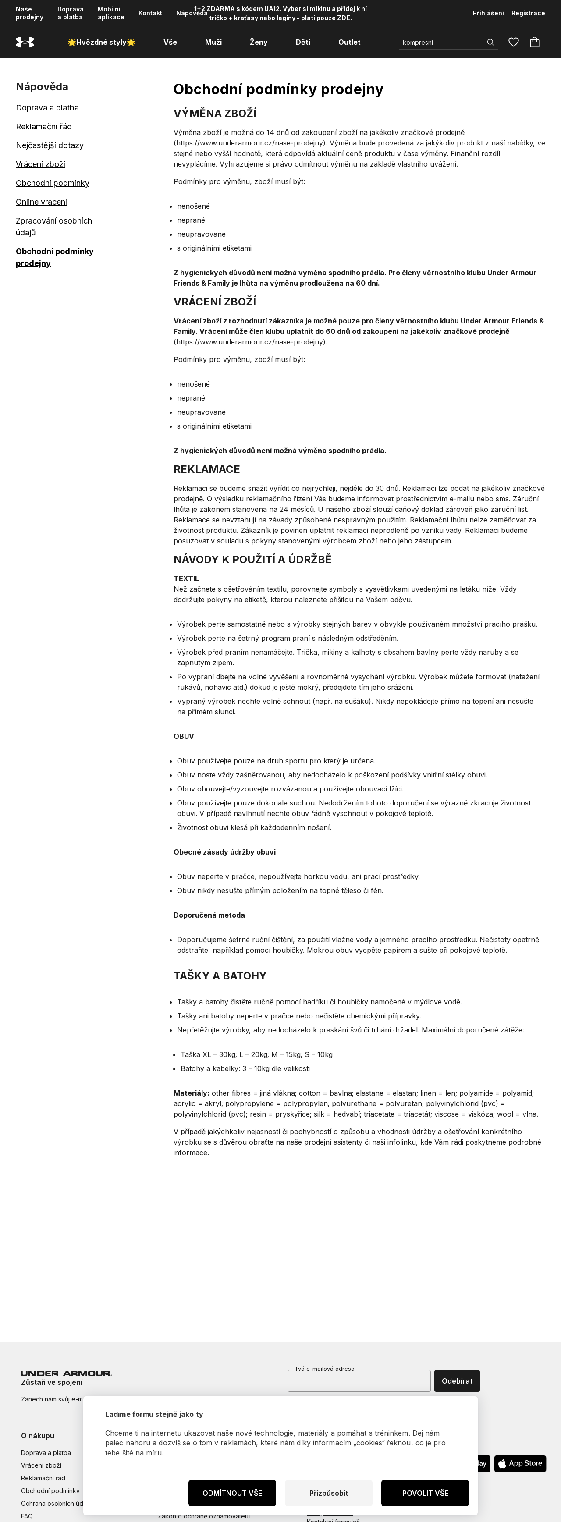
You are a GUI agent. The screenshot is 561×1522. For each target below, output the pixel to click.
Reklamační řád (44, 126)
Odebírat (457, 1381)
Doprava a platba (70, 13)
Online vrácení (41, 201)
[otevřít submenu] (185, 42)
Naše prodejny (29, 13)
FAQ (27, 1516)
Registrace (528, 13)
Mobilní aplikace (111, 13)
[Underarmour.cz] (25, 42)
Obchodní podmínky (52, 183)
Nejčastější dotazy (50, 145)
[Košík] (534, 42)
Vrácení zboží (40, 164)
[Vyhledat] (448, 42)
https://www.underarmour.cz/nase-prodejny (249, 142)
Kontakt (150, 13)
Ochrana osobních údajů (56, 1503)
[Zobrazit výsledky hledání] (490, 42)
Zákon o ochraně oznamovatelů (204, 1516)
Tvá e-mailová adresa (325, 1368)
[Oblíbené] (513, 42)
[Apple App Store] (520, 1463)
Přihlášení (488, 13)
